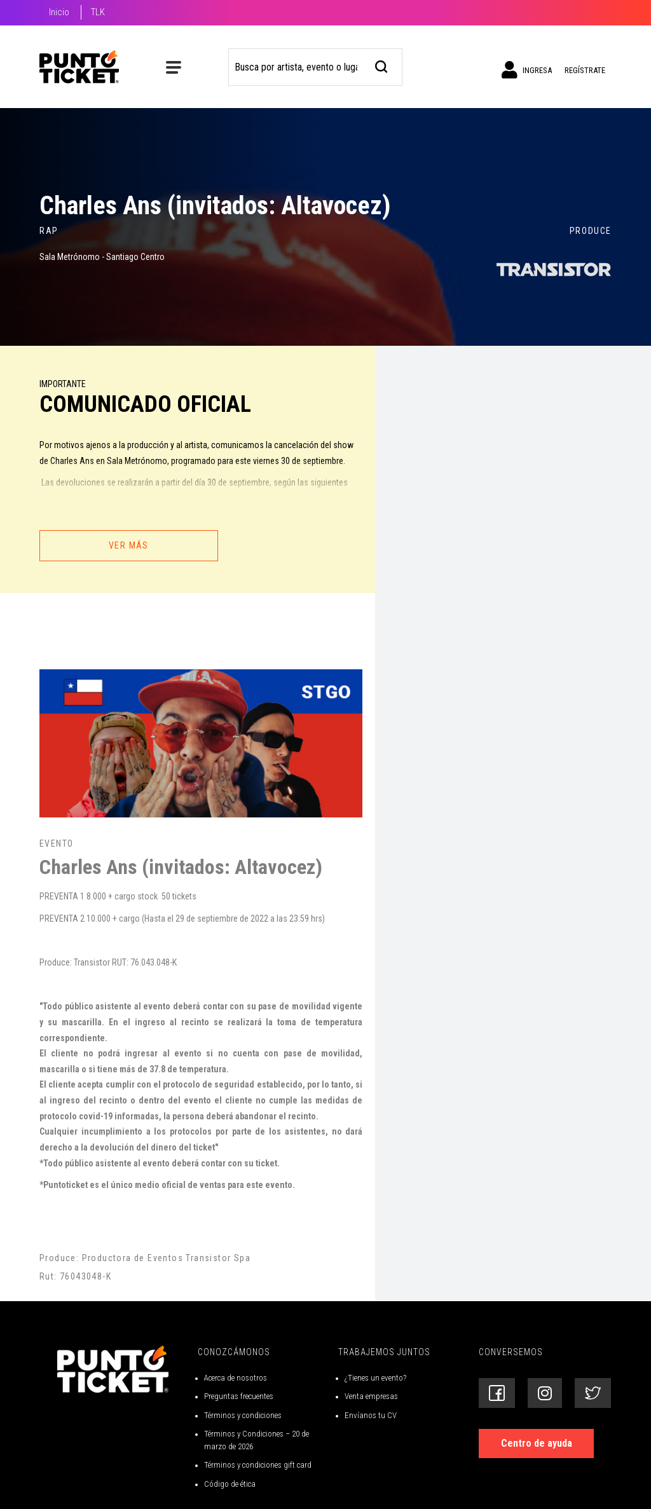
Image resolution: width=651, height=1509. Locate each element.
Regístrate (585, 70)
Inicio (59, 12)
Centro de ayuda (536, 1443)
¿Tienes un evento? (375, 1378)
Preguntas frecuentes (238, 1396)
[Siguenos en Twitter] (593, 1393)
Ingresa (527, 70)
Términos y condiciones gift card (258, 1465)
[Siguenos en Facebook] (497, 1393)
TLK (98, 12)
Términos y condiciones (243, 1415)
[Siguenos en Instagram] (545, 1393)
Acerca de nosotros (235, 1378)
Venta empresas (371, 1396)
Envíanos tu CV (371, 1415)
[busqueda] (381, 65)
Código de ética (230, 1484)
